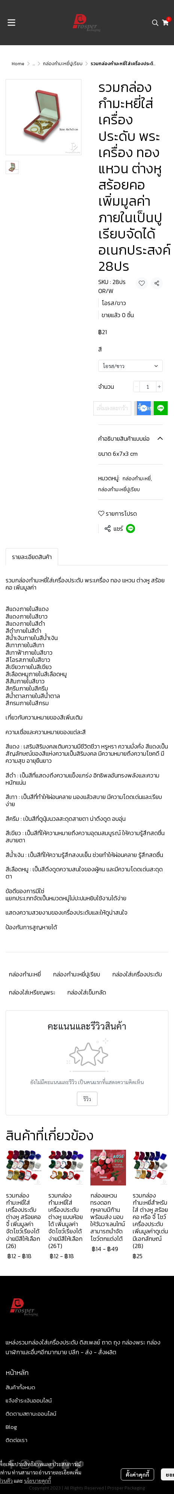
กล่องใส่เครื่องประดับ (137, 974)
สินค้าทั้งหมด (20, 1387)
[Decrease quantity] (137, 386)
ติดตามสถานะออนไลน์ (31, 1413)
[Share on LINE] (130, 528)
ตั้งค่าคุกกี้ (137, 1474)
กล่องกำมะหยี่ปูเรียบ (62, 63)
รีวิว (87, 1098)
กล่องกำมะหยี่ (137, 479)
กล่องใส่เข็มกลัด (86, 992)
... (34, 63)
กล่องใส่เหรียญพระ (32, 992)
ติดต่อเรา (16, 1440)
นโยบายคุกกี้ (37, 1480)
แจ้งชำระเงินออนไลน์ (29, 1400)
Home (18, 63)
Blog (11, 1426)
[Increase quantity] (159, 386)
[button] (155, 22)
